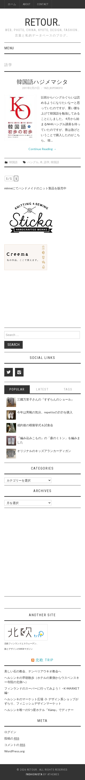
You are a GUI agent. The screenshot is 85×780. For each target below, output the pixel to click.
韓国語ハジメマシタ (42, 82)
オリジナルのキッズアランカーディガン (44, 451)
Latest (42, 389)
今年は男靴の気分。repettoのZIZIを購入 (45, 412)
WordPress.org (14, 751)
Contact (42, 4)
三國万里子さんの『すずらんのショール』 (45, 399)
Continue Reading (42, 149)
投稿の (11, 738)
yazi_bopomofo (53, 88)
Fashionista (34, 774)
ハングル (33, 162)
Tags (68, 389)
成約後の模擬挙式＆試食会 (35, 425)
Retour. (42, 22)
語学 (46, 162)
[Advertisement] (36, 299)
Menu (9, 48)
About (26, 4)
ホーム (12, 4)
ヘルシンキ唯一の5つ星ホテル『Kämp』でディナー (39, 710)
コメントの (14, 745)
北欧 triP (45, 660)
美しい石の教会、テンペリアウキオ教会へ (32, 671)
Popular (17, 389)
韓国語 (13, 162)
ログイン (10, 732)
